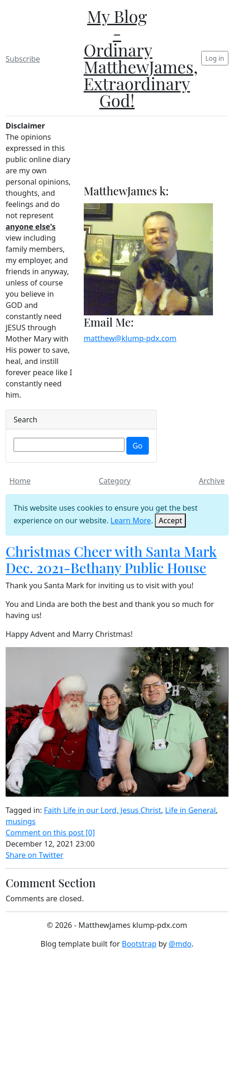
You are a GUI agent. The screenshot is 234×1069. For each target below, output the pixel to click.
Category (115, 481)
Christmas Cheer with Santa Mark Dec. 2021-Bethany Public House (111, 559)
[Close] (170, 520)
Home (20, 481)
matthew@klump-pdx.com (130, 338)
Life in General (190, 810)
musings (21, 821)
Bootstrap (139, 944)
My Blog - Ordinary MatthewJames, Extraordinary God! (141, 58)
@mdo (179, 944)
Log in (214, 58)
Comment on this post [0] (50, 832)
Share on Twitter (34, 855)
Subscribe (23, 59)
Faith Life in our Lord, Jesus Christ (102, 810)
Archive (212, 481)
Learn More (130, 520)
